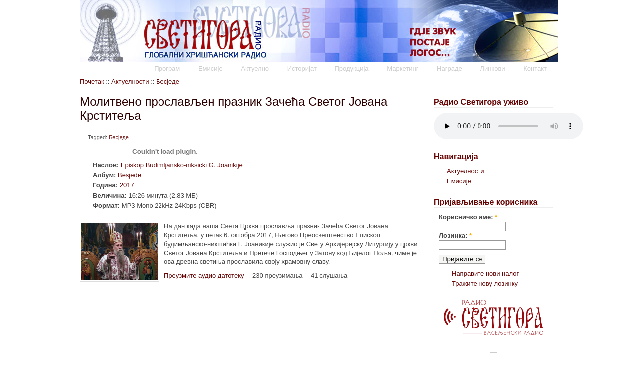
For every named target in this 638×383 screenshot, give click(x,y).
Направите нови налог (485, 273)
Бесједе (167, 81)
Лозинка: (455, 235)
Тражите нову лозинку (485, 283)
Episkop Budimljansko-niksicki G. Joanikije (182, 165)
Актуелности (130, 81)
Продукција (351, 68)
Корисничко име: (468, 217)
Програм (167, 68)
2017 (127, 185)
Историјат (302, 68)
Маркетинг (402, 68)
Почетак (92, 81)
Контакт (535, 68)
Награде (449, 68)
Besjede (129, 175)
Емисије (210, 68)
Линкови (492, 68)
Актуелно (255, 68)
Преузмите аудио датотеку (204, 275)
